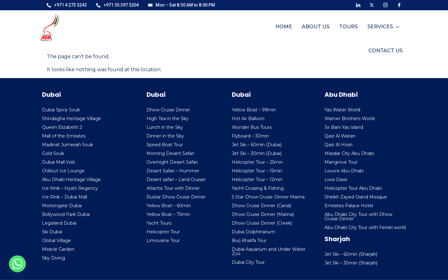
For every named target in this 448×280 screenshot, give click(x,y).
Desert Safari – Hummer (173, 171)
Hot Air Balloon (248, 118)
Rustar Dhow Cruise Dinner (176, 197)
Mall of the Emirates (64, 136)
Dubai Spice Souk (61, 110)
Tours (305, 30)
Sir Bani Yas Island (343, 127)
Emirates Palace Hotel (348, 205)
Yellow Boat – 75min (168, 214)
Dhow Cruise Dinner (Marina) (263, 214)
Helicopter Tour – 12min (257, 179)
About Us (273, 30)
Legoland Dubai (59, 223)
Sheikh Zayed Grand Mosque (355, 197)
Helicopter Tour (163, 232)
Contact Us (386, 30)
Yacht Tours (159, 223)
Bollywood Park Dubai (66, 214)
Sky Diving (53, 258)
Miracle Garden (58, 249)
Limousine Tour (163, 240)
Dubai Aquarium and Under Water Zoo (269, 251)
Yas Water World (342, 110)
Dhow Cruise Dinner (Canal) (261, 205)
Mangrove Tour (340, 162)
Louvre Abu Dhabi (344, 171)
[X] (372, 5)
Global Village (56, 240)
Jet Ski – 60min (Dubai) (257, 144)
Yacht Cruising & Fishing (258, 188)
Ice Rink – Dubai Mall (64, 197)
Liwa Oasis (335, 179)
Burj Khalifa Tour (249, 240)
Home (241, 30)
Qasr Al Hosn (338, 144)
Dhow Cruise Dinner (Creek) (262, 223)
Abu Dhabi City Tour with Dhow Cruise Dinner (358, 217)
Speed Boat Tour (165, 144)
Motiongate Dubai (62, 205)
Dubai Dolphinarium (253, 232)
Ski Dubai (52, 232)
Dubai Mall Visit (58, 162)
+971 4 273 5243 (67, 4)
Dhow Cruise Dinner (168, 110)
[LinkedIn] (358, 5)
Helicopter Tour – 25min (257, 162)
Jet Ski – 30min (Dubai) (257, 153)
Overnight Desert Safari (172, 162)
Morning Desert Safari (170, 153)
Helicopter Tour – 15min (257, 171)
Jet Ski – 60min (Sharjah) (350, 254)
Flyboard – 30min (250, 136)
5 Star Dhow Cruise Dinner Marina (268, 197)
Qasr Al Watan (339, 136)
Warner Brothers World (349, 118)
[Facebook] (399, 5)
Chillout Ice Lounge (63, 171)
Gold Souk (53, 153)
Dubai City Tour (248, 262)
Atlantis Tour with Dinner (173, 188)
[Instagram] (385, 5)
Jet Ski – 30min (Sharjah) (350, 263)
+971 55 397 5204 (117, 4)
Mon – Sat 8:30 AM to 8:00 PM (181, 4)
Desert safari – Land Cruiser (176, 179)
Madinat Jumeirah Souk (67, 144)
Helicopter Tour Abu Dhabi (353, 188)
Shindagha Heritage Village (71, 118)
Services (340, 30)
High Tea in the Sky (168, 118)
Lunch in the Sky (165, 127)
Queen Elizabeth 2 (62, 127)
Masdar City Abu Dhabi (349, 153)
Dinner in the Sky (165, 136)
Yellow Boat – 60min (169, 205)
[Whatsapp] (17, 263)
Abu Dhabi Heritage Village (71, 179)
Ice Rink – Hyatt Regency (70, 188)
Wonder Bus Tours (252, 127)
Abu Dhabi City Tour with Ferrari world (365, 227)
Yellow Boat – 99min (254, 110)
